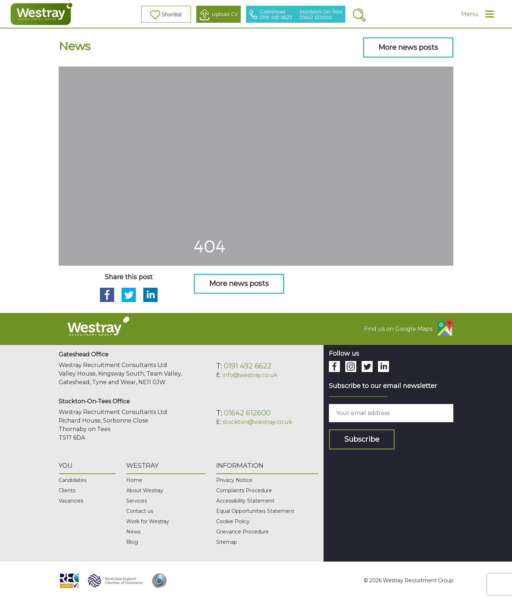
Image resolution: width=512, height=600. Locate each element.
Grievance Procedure (242, 532)
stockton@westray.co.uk (257, 422)
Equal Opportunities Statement (255, 511)
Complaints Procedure (244, 490)
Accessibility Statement (245, 501)
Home (134, 480)
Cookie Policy (233, 521)
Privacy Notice (234, 480)
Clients (67, 490)
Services (136, 501)
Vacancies (71, 501)
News (133, 532)
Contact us (139, 511)
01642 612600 (247, 413)
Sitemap (226, 542)
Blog (132, 542)
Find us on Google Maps (408, 327)
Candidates (72, 480)
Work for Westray (147, 521)
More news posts (408, 47)
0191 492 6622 (248, 366)
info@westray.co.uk (250, 375)
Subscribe (361, 439)
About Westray (144, 490)
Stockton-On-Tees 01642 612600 (320, 15)
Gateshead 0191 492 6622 (276, 15)
